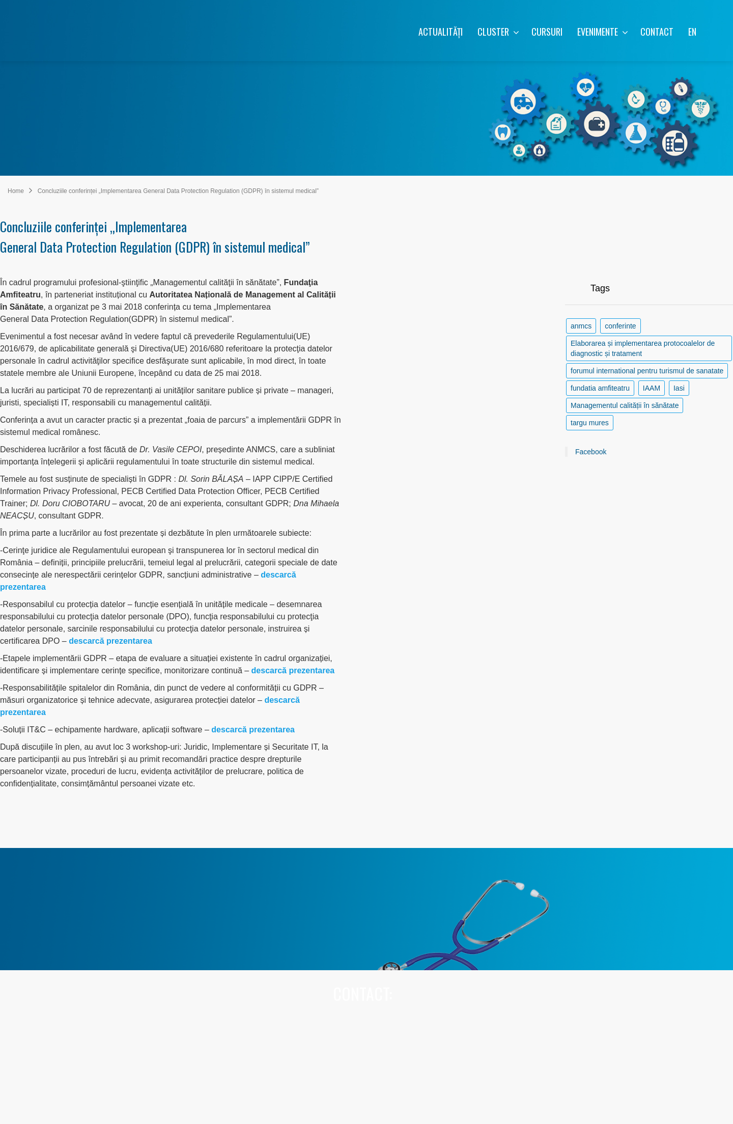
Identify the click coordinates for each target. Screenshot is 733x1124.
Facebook (590, 452)
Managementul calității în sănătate (625, 405)
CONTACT (656, 31)
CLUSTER (498, 31)
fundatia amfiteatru (600, 388)
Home (16, 191)
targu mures (590, 423)
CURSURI (546, 31)
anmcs (581, 326)
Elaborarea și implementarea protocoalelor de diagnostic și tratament (643, 348)
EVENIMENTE (602, 31)
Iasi (679, 388)
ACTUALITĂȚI (440, 31)
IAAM (651, 388)
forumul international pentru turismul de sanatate (647, 371)
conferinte (620, 326)
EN (692, 31)
